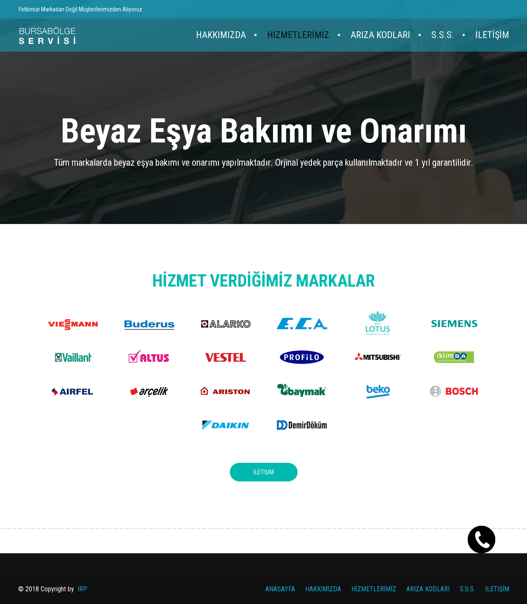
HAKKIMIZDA (221, 35)
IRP (82, 589)
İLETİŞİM (492, 35)
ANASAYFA (280, 589)
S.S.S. (442, 35)
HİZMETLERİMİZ (298, 35)
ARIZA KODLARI (380, 35)
